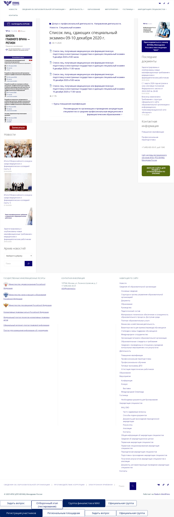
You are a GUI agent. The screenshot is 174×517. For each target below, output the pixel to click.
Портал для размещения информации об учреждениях (26, 330)
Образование (127, 304)
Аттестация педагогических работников (138, 369)
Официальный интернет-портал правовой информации (27, 325)
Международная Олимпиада (133, 392)
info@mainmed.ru (69, 288)
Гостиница (124, 395)
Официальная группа (121, 503)
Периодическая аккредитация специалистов (139, 452)
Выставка (127, 388)
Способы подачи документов (135, 415)
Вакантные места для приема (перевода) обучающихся (144, 327)
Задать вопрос (16, 503)
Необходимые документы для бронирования (140, 399)
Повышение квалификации (153, 132)
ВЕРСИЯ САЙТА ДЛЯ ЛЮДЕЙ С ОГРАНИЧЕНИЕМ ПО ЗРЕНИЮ (155, 170)
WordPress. (165, 494)
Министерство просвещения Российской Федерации (28, 305)
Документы (125, 300)
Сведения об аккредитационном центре (138, 439)
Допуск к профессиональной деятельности (72, 23)
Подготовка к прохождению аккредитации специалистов (144, 455)
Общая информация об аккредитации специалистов (142, 435)
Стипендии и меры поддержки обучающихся (139, 331)
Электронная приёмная (102, 485)
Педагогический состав (131, 311)
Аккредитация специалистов (131, 403)
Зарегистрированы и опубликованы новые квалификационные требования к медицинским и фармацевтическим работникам (18, 234)
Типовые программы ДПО (131, 366)
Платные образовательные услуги (135, 320)
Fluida (156, 494)
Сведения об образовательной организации (138, 287)
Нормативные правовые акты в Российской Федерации (27, 312)
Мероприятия (125, 376)
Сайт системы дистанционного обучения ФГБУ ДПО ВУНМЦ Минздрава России (154, 157)
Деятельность (125, 351)
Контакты (127, 432)
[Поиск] (28, 263)
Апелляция (127, 428)
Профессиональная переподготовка (136, 359)
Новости (54, 27)
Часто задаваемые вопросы (134, 412)
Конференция (127, 380)
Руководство (126, 307)
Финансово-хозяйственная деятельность (138, 324)
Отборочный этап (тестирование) (47, 505)
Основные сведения (129, 291)
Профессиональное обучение (134, 362)
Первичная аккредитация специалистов (137, 442)
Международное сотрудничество (135, 334)
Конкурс (124, 384)
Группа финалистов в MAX (84, 503)
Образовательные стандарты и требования (139, 341)
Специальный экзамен (70, 27)
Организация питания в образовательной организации (144, 338)
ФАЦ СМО (125, 407)
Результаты (128, 425)
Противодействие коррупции (70, 485)
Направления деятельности (107, 23)
